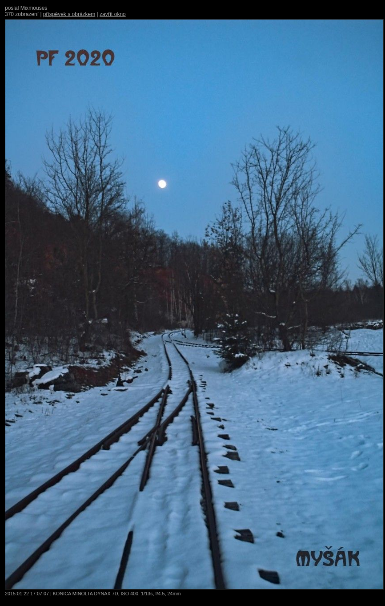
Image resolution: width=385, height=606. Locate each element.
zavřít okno (113, 14)
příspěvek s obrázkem (69, 14)
